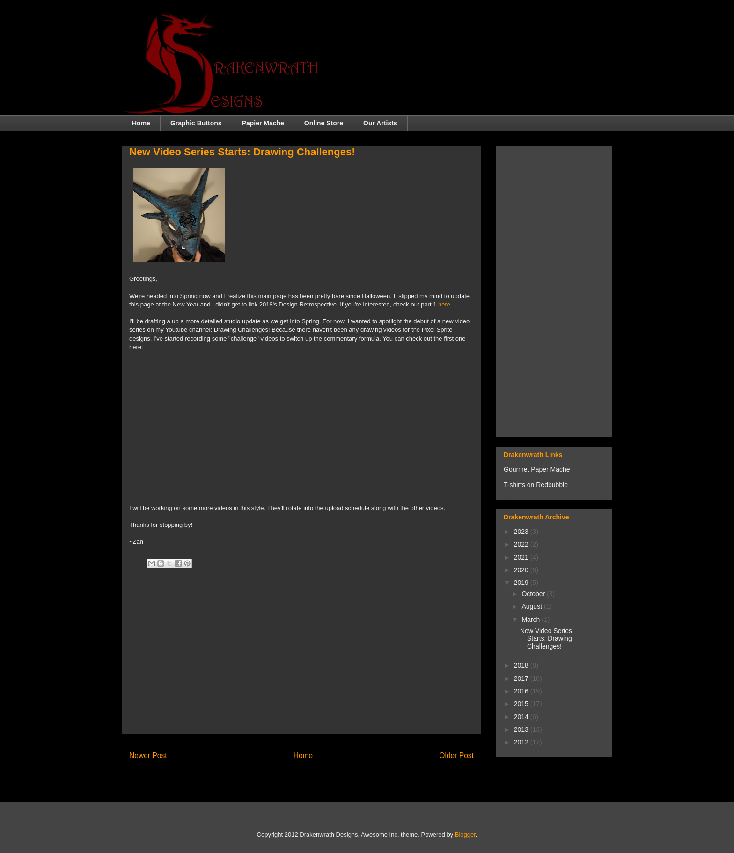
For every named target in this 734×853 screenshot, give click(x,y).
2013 (522, 729)
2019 (522, 582)
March (531, 619)
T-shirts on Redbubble (536, 484)
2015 (522, 703)
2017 (522, 678)
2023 (522, 531)
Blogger (465, 834)
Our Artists (380, 123)
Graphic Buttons (196, 123)
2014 (522, 717)
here (444, 304)
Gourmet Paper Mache (537, 469)
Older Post (456, 755)
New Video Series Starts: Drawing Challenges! (546, 638)
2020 (522, 570)
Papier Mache (263, 123)
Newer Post (148, 755)
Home (141, 123)
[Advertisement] (301, 660)
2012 (522, 742)
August (532, 606)
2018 (522, 665)
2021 (522, 557)
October (534, 594)
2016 (522, 691)
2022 (522, 544)
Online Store (323, 123)
